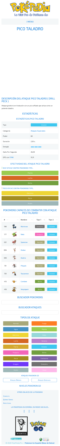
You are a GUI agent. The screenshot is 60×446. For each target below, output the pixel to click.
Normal (39, 242)
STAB (11, 157)
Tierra (16, 347)
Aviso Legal (7, 403)
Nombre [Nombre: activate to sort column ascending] (24, 220)
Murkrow (24, 226)
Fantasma (44, 358)
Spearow (24, 242)
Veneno (44, 341)
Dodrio (23, 258)
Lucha (30, 178)
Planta (30, 173)
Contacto (6, 396)
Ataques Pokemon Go (30, 375)
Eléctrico (30, 193)
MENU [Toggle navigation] (30, 21)
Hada (44, 370)
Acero (30, 203)
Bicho (30, 183)
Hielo (44, 335)
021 (5, 242)
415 (5, 281)
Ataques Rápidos (15, 380)
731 (5, 266)
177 (5, 234)
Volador (44, 125)
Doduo (23, 250)
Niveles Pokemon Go (30, 385)
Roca (30, 198)
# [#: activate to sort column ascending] (4, 220)
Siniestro (39, 226)
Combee (24, 281)
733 (5, 274)
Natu (22, 234)
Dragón (16, 364)
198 (5, 226)
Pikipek (23, 266)
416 (5, 289)
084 (5, 250)
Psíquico (40, 234)
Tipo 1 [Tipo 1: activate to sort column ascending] (38, 220)
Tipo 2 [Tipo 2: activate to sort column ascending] (51, 220)
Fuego (44, 323)
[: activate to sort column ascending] (14, 220)
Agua (16, 329)
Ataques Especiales (38, 131)
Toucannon (25, 274)
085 (5, 258)
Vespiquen (25, 289)
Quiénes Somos (8, 399)
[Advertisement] (30, 64)
